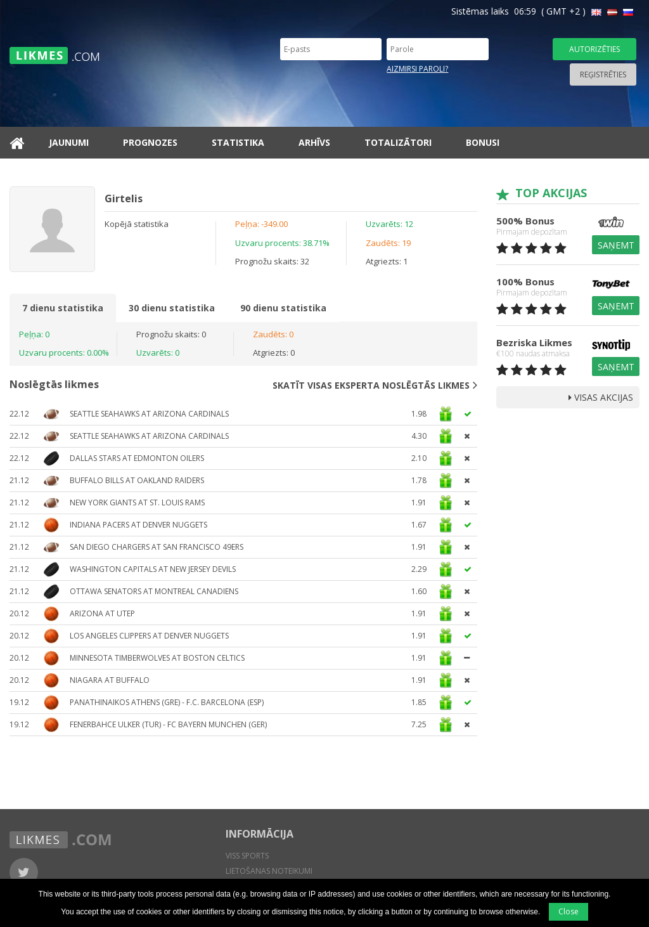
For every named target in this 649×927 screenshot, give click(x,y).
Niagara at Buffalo (110, 680)
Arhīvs (314, 142)
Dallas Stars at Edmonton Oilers (137, 458)
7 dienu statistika (62, 308)
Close (568, 911)
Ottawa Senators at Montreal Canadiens (154, 591)
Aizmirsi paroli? (417, 68)
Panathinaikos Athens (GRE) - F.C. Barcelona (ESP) (167, 702)
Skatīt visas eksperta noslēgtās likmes (375, 385)
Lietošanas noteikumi (269, 870)
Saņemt (616, 245)
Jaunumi (69, 142)
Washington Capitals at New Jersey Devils (153, 569)
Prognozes (150, 142)
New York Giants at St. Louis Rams (137, 502)
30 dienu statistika (172, 308)
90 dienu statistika (283, 308)
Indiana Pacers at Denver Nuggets (138, 524)
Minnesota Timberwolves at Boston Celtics (157, 657)
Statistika (238, 142)
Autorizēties (594, 49)
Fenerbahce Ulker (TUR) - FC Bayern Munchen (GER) (168, 724)
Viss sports (247, 855)
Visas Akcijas (601, 397)
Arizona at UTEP (102, 613)
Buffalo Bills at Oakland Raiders (137, 480)
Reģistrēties (603, 74)
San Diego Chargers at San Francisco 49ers (156, 546)
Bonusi (482, 142)
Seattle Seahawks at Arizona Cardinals (149, 413)
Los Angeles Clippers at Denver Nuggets (149, 635)
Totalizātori (398, 142)
